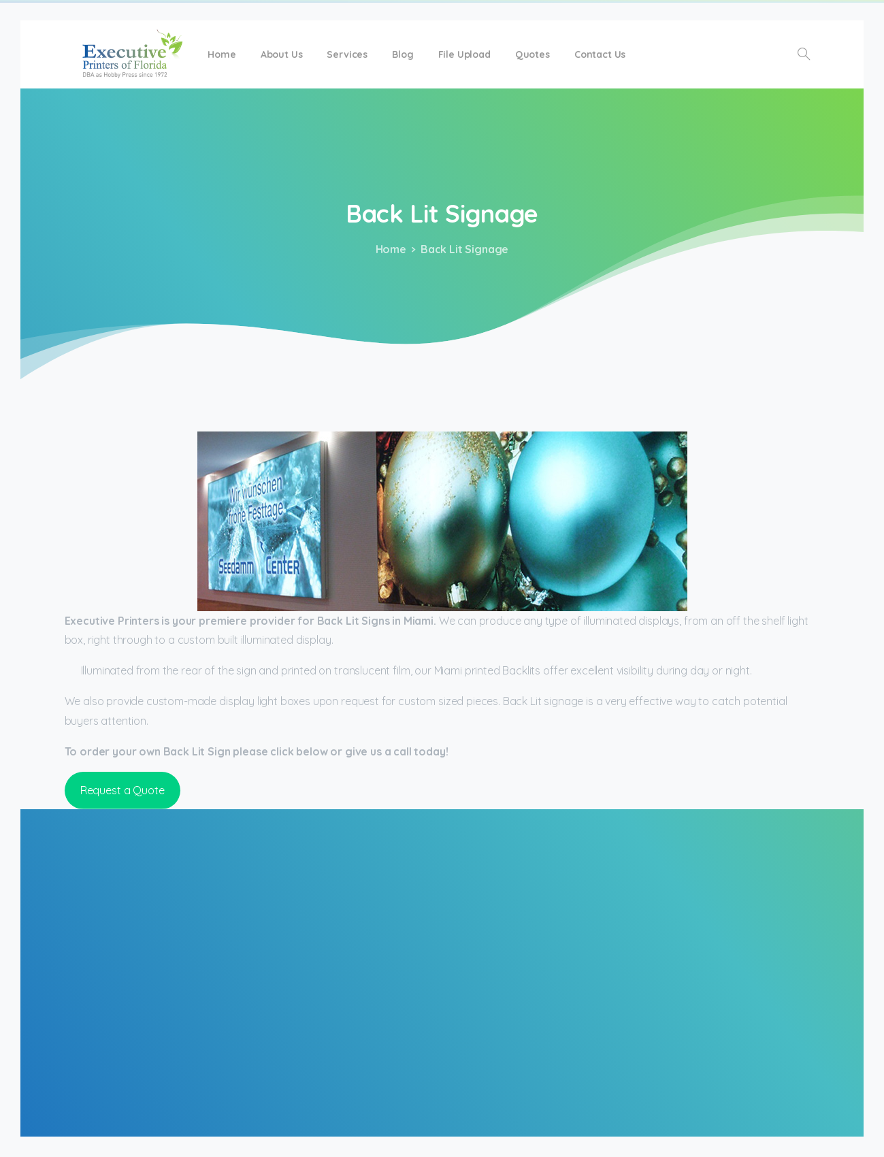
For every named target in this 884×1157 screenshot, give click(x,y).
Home (386, 249)
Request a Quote (122, 790)
